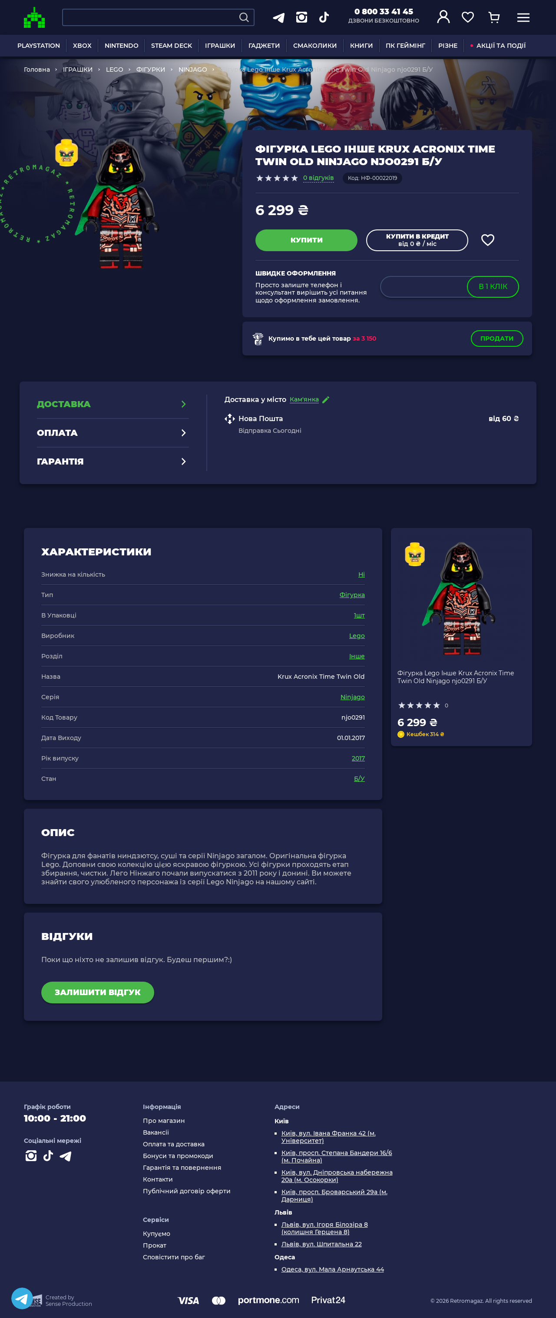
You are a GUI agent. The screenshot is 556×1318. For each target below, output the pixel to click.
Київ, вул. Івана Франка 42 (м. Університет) (328, 1137)
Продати (497, 338)
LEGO (114, 69)
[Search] (244, 17)
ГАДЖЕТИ (264, 46)
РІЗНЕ (447, 46)
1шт (359, 615)
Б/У (359, 779)
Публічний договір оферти (187, 1191)
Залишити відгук (98, 992)
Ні (361, 574)
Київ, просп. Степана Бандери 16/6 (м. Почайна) (336, 1156)
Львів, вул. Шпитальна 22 (321, 1244)
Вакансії (156, 1132)
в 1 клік (493, 286)
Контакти (158, 1179)
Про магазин (164, 1121)
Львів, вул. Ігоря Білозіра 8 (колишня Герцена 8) (324, 1228)
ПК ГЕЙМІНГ (405, 46)
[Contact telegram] (67, 1157)
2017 (358, 758)
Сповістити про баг (174, 1257)
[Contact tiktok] (50, 1157)
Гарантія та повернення (182, 1168)
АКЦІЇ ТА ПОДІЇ (498, 46)
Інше (357, 656)
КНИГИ (361, 46)
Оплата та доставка (174, 1144)
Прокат (154, 1245)
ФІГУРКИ (150, 69)
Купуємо (156, 1234)
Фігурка (352, 595)
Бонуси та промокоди (178, 1156)
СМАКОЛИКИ (315, 46)
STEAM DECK (171, 46)
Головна (37, 69)
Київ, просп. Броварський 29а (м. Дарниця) (334, 1196)
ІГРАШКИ (220, 46)
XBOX (82, 46)
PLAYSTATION (38, 46)
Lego (357, 636)
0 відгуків (318, 178)
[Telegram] (22, 1298)
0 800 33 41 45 (383, 12)
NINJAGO (193, 69)
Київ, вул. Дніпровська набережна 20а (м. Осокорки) (337, 1176)
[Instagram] (32, 1157)
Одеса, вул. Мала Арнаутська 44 (332, 1269)
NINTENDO (122, 46)
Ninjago (353, 697)
